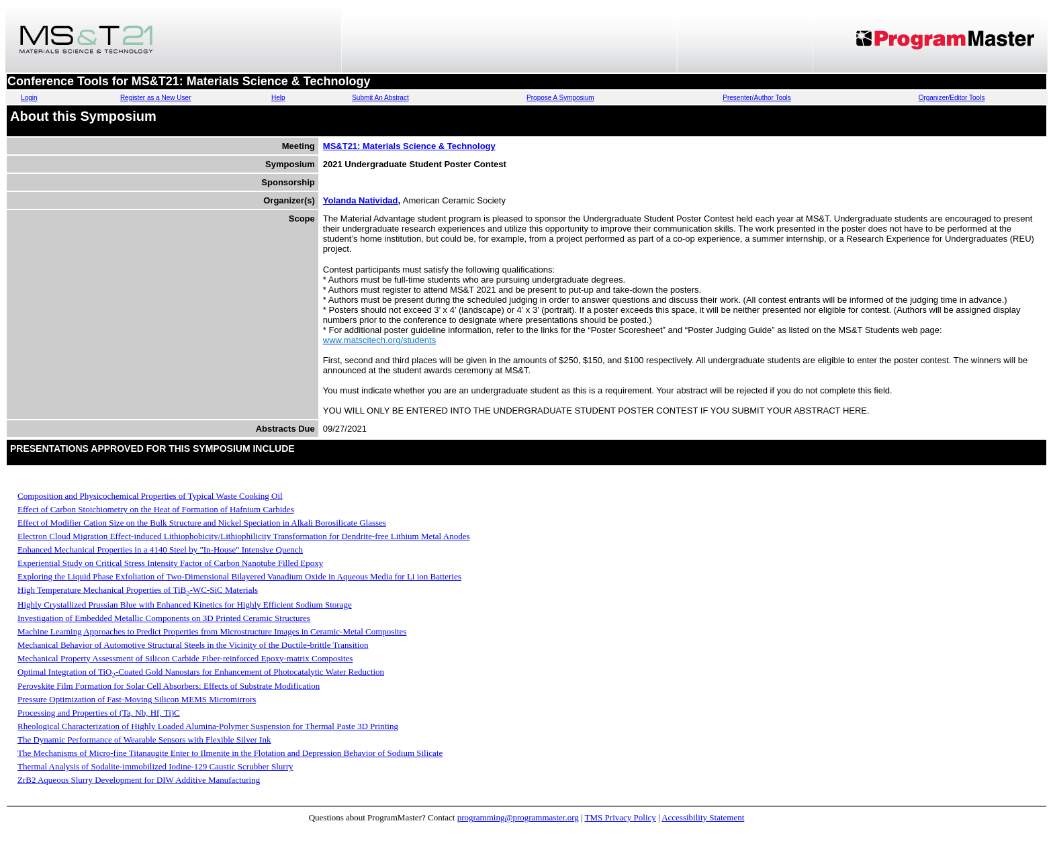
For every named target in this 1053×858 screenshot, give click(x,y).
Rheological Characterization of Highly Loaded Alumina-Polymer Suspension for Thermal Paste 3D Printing (207, 726)
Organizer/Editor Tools (952, 97)
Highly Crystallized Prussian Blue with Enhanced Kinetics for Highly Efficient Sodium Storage (184, 605)
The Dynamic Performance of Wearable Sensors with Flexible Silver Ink (144, 739)
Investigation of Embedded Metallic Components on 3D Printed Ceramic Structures (163, 618)
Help (278, 97)
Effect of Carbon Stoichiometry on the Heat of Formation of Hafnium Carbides (155, 509)
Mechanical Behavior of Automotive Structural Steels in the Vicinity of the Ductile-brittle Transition (193, 645)
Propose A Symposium (560, 97)
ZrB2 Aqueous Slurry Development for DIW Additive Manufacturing (138, 780)
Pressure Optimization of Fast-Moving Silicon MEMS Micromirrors (136, 699)
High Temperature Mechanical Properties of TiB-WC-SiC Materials (137, 590)
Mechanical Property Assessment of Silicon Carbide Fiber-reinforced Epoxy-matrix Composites (185, 658)
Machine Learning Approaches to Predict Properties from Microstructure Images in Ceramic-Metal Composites (211, 631)
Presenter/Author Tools (757, 97)
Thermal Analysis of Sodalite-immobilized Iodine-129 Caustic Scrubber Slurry (155, 766)
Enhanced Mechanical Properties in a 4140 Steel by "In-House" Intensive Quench (160, 549)
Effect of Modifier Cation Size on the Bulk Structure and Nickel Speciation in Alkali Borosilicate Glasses (201, 523)
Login (29, 97)
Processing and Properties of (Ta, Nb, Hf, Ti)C (98, 713)
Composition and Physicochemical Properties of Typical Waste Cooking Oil (150, 496)
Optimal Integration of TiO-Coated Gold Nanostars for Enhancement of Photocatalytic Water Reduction (200, 672)
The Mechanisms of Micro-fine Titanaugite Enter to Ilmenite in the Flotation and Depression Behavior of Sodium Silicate (230, 753)
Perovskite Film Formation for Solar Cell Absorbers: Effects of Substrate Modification (168, 686)
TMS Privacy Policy (620, 817)
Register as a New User (155, 97)
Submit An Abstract (380, 97)
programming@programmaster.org (518, 817)
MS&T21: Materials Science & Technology (409, 146)
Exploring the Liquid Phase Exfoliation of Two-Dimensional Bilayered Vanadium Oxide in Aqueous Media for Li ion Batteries (239, 576)
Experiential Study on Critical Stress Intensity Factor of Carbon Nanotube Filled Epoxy (170, 563)
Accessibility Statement (702, 817)
